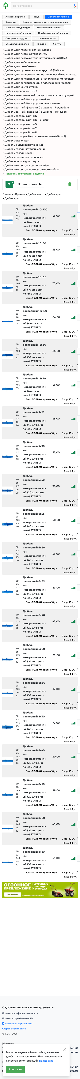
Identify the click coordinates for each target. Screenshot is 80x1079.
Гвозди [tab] (36, 16)
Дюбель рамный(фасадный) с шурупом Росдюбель (35, 107)
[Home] (5, 5)
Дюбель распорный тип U (19, 132)
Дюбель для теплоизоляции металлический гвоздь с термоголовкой (40, 74)
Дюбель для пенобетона (19, 66)
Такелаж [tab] (41, 44)
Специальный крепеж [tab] (17, 44)
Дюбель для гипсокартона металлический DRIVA (34, 58)
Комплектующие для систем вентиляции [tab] (45, 22)
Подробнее (46, 1060)
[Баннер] (40, 889)
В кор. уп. (68, 230)
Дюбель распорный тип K (19, 116)
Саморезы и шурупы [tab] (17, 38)
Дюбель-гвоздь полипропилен (22, 157)
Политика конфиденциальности (20, 1013)
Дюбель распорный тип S (19, 124)
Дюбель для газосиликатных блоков (26, 49)
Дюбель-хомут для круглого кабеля (26, 165)
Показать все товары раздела (23, 173)
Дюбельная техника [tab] (58, 16)
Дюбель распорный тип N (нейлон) (25, 120)
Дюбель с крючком (15, 140)
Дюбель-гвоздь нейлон (18, 153)
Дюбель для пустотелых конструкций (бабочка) (34, 70)
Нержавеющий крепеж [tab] (18, 33)
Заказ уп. (41, 230)
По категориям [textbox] (27, 184)
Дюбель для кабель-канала (21, 62)
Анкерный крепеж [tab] (15, 16)
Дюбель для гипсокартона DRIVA (24, 53)
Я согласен (15, 1069)
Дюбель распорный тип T (19, 128)
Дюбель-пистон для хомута (20, 161)
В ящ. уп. (70, 234)
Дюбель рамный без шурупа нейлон (26, 99)
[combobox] (30, 184)
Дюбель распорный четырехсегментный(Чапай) (34, 136)
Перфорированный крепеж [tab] (53, 33)
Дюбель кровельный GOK (19, 91)
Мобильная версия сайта (17, 1023)
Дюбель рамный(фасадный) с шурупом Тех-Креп (34, 111)
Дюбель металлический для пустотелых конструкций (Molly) (40, 95)
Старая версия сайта (14, 1028)
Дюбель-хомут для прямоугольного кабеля (30, 169)
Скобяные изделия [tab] (45, 38)
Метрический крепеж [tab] (49, 27)
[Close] (65, 1049)
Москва (8, 1044)
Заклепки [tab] (11, 22)
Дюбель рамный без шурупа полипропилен (31, 103)
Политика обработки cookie (17, 1018)
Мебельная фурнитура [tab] (18, 27)
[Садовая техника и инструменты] (28, 1007)
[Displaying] (69, 184)
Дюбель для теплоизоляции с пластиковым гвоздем (36, 83)
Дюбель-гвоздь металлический (23, 149)
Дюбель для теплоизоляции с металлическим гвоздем (38, 78)
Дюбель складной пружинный (22, 144)
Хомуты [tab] (57, 44)
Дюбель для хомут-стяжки (20, 86)
